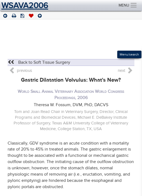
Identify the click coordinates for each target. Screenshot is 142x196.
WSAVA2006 (24, 5)
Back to (39, 62)
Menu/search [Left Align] (129, 54)
